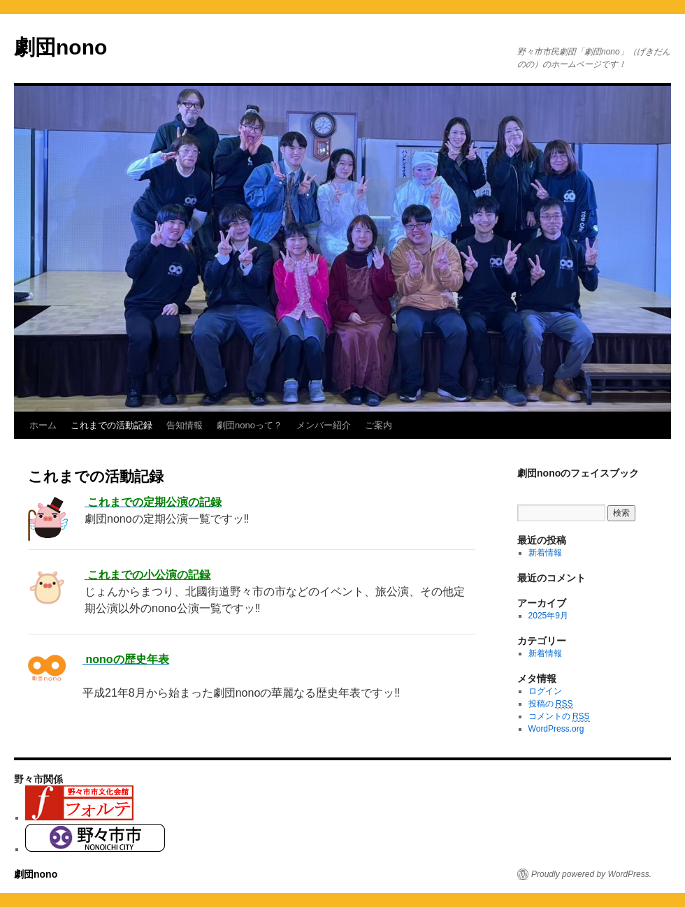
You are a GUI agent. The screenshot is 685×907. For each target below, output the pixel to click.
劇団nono (60, 47)
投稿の (550, 704)
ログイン (545, 691)
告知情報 (184, 425)
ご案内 (378, 425)
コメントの (559, 716)
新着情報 (545, 553)
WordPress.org (556, 729)
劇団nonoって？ (249, 425)
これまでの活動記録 (111, 425)
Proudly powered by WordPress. (591, 874)
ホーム (43, 425)
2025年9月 (548, 616)
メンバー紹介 (323, 425)
